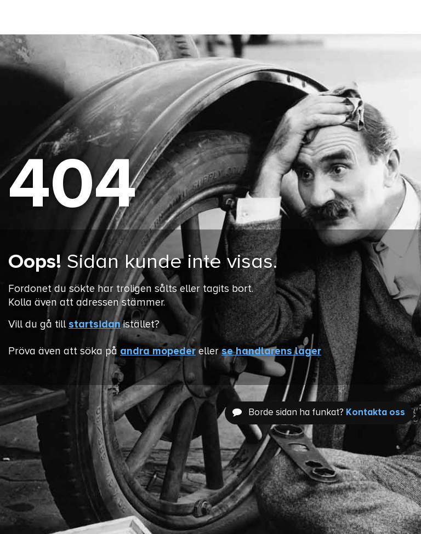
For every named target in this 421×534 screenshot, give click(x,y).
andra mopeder (158, 351)
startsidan (95, 324)
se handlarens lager (271, 351)
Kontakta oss (375, 412)
